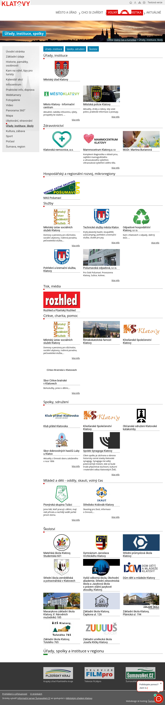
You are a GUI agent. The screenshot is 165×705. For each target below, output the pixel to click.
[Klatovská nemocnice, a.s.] (61, 139)
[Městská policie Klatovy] (101, 94)
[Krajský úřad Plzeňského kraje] (58, 678)
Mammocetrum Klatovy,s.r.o (99, 149)
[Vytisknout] (144, 2)
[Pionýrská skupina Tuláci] (61, 494)
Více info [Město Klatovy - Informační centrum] (76, 119)
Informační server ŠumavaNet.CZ (33, 698)
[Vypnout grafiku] (135, 2)
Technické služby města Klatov (101, 227)
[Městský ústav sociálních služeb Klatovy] (61, 217)
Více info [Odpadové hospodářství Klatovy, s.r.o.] (155, 242)
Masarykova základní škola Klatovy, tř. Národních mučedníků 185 (58, 614)
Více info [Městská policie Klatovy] (116, 116)
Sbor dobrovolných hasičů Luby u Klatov (61, 452)
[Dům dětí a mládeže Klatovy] (141, 567)
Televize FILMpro (93, 681)
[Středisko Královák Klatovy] (101, 494)
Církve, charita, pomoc (60, 315)
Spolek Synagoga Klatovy (97, 450)
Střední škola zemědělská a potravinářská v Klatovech (59, 579)
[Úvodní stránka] (130, 2)
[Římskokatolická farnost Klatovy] (101, 329)
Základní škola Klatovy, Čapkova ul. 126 (96, 613)
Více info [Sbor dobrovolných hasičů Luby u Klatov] (76, 466)
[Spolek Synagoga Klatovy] (101, 440)
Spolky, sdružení (55, 402)
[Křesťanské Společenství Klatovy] (141, 329)
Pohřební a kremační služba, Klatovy (59, 269)
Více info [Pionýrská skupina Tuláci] (76, 520)
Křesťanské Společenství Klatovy (137, 341)
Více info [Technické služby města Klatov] (116, 242)
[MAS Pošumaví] (61, 187)
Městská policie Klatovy (96, 104)
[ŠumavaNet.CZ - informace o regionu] (140, 678)
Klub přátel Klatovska (55, 426)
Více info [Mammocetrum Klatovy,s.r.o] (116, 167)
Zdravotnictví (53, 125)
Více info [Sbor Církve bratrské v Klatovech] (76, 393)
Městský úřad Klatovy (55, 79)
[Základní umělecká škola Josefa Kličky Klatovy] (101, 628)
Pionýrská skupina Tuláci (57, 504)
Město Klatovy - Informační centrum (58, 106)
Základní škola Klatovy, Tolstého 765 (56, 641)
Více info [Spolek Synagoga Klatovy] (116, 474)
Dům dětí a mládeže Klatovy (139, 577)
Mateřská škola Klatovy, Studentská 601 (57, 554)
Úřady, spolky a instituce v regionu (73, 651)
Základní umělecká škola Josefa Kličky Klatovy (97, 641)
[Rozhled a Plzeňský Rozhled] (61, 300)
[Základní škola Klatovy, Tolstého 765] (61, 628)
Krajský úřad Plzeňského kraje (58, 681)
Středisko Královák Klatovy (98, 504)
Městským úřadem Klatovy (79, 698)
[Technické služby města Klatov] (101, 217)
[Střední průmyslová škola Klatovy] (141, 542)
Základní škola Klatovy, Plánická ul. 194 (136, 613)
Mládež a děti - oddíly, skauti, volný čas (73, 480)
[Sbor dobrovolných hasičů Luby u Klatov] (61, 440)
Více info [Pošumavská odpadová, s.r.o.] (116, 280)
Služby (48, 203)
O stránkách (36, 694)
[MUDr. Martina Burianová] (141, 139)
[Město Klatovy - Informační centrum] (61, 94)
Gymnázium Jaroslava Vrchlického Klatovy (96, 554)
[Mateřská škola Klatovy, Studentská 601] (61, 542)
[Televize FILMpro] (99, 678)
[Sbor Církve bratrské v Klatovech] (61, 370)
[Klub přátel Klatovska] (61, 415)
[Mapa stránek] (139, 2)
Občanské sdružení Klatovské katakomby (140, 428)
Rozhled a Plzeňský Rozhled (59, 310)
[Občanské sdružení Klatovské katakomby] (141, 415)
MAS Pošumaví (52, 197)
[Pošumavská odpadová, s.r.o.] (101, 257)
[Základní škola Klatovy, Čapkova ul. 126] (101, 601)
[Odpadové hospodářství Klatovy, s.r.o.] (141, 217)
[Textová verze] (155, 2)
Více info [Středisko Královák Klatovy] (116, 517)
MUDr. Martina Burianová (137, 149)
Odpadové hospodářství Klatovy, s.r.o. (136, 229)
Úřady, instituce (55, 55)
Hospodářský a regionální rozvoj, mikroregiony (79, 173)
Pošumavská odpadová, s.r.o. (100, 267)
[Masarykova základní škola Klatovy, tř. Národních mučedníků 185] (61, 601)
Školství (49, 529)
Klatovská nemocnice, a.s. (58, 149)
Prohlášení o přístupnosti (14, 694)
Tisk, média (52, 286)
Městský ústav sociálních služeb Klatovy (58, 229)
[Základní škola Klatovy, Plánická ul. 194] (141, 601)
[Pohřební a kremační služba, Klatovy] (61, 257)
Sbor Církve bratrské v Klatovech (55, 382)
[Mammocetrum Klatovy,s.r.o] (101, 139)
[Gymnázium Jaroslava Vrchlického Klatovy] (101, 542)
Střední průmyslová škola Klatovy (137, 554)
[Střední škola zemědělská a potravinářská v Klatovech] (61, 567)
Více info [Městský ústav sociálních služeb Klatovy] (76, 245)
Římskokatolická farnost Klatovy (97, 341)
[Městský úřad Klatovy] (61, 69)
